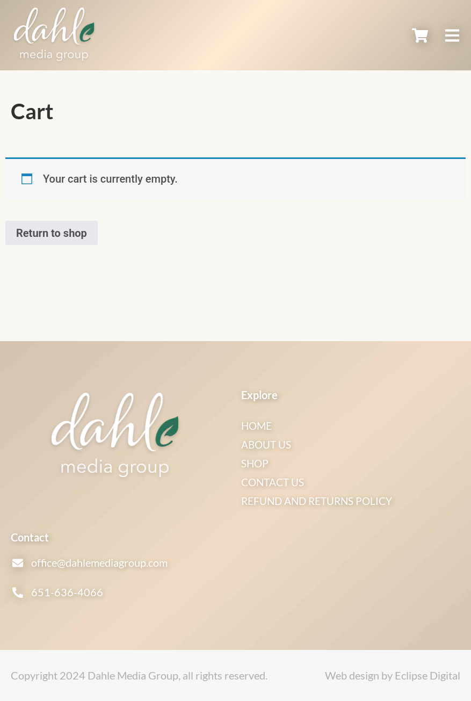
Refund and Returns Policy (321, 500)
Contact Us (275, 481)
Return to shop (51, 233)
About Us (268, 444)
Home (257, 425)
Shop (255, 463)
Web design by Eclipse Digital (392, 675)
